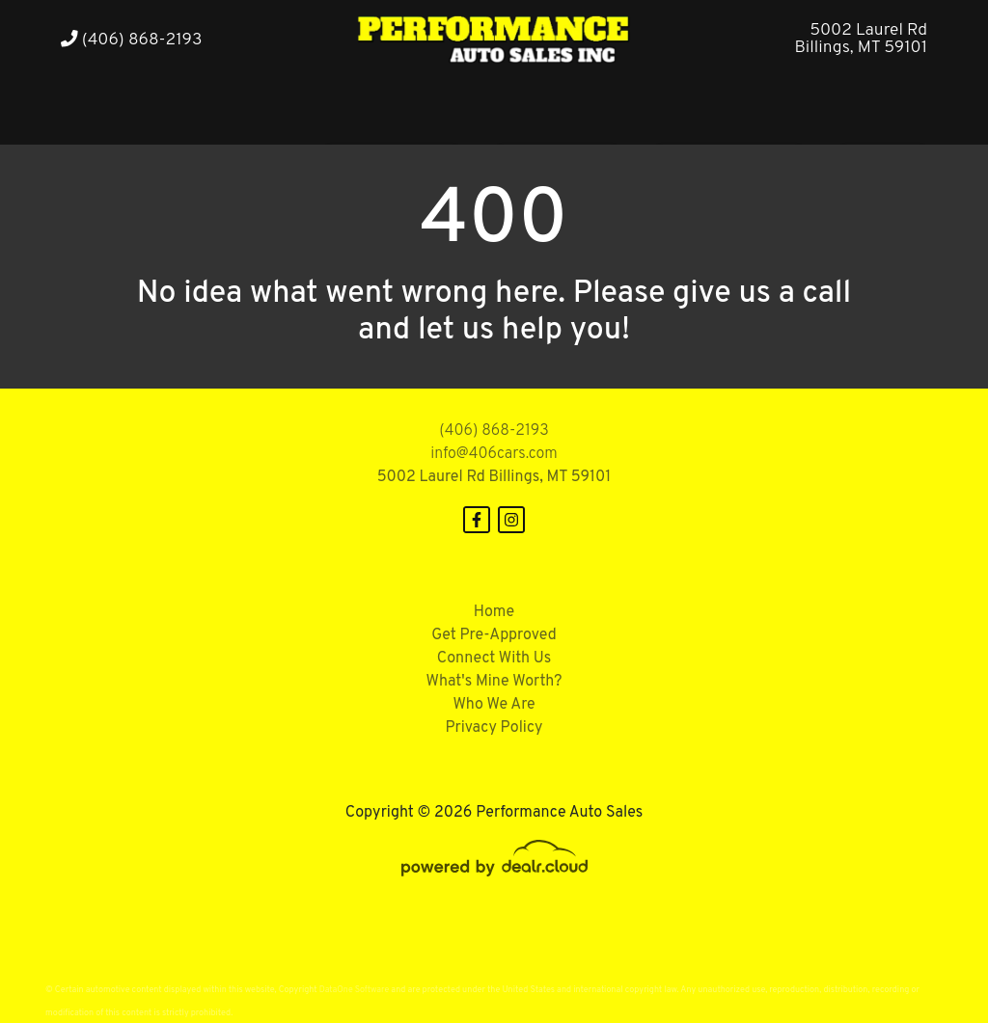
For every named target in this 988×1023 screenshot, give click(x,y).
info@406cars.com (494, 454)
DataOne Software (354, 989)
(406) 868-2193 (131, 40)
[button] (220, 109)
